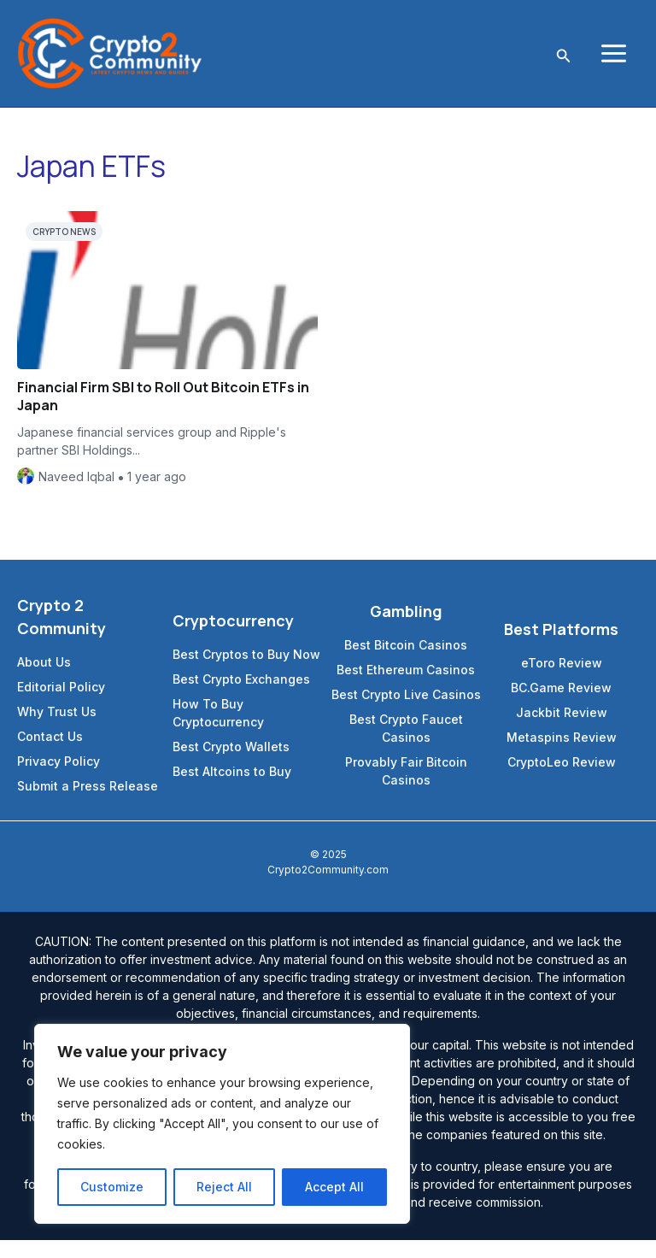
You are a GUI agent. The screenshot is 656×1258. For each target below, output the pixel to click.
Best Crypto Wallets (231, 763)
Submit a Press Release (87, 804)
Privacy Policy (58, 779)
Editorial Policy (61, 704)
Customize (112, 1186)
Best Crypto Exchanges (241, 696)
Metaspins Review (562, 755)
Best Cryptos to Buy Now (246, 671)
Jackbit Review (561, 730)
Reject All (224, 1186)
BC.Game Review (561, 705)
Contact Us (50, 754)
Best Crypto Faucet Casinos (406, 746)
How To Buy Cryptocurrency (218, 730)
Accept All (334, 1186)
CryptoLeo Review (561, 780)
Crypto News (64, 250)
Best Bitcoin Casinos (405, 662)
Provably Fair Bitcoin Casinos (406, 789)
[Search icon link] (560, 62)
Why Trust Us (57, 729)
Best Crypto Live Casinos (406, 712)
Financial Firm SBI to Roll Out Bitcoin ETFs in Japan (163, 414)
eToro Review (561, 680)
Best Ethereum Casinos (406, 687)
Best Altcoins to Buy (232, 788)
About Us (44, 680)
